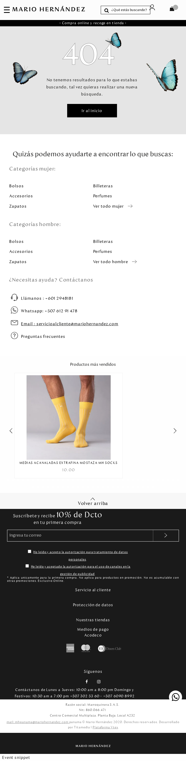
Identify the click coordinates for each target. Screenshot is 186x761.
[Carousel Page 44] (73, 487)
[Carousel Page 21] (108, 480)
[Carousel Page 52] (113, 487)
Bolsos (16, 186)
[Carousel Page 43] (68, 487)
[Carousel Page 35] (178, 480)
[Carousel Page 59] (148, 487)
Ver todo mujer (108, 206)
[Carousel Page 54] (123, 487)
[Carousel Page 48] (93, 487)
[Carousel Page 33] (168, 480)
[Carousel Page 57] (138, 487)
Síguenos (93, 671)
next (178, 431)
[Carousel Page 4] (23, 480)
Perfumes (102, 196)
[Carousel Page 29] (148, 480)
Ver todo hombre (110, 261)
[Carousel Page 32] (163, 480)
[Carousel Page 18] (93, 480)
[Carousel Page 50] (103, 487)
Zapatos (17, 206)
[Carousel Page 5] (28, 480)
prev (8, 431)
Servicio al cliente (93, 590)
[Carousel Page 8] (43, 480)
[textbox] (129, 10)
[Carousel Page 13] (68, 480)
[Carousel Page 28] (143, 480)
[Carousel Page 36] (33, 487)
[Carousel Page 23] (118, 480)
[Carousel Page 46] (83, 487)
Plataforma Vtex (105, 727)
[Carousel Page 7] (38, 480)
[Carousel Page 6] (33, 480)
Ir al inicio (92, 110)
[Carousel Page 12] (63, 480)
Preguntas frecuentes (43, 336)
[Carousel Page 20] (103, 480)
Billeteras (103, 186)
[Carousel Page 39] (48, 487)
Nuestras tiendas (93, 620)
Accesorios (21, 196)
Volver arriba (93, 502)
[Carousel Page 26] (133, 480)
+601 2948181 (47, 298)
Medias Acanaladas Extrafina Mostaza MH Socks (68, 463)
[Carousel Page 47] (88, 487)
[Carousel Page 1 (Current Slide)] (8, 480)
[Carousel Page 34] (173, 480)
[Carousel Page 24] (123, 480)
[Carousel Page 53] (118, 487)
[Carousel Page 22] (113, 480)
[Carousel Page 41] (58, 487)
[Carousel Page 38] (43, 487)
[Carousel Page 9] (48, 480)
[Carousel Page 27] (138, 480)
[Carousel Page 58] (143, 487)
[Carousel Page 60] (153, 487)
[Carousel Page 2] (13, 480)
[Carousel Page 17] (88, 480)
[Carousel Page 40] (53, 487)
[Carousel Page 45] (78, 487)
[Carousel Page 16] (83, 480)
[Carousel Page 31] (158, 480)
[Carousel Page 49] (98, 487)
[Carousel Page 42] (63, 487)
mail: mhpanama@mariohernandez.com (38, 722)
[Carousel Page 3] (18, 480)
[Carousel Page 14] (73, 480)
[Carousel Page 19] (98, 480)
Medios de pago (93, 629)
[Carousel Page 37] (38, 487)
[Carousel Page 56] (133, 487)
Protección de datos (93, 605)
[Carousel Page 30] (153, 480)
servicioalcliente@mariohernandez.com (69, 324)
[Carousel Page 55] (128, 487)
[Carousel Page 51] (108, 487)
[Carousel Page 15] (78, 480)
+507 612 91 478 (49, 311)
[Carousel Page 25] (128, 480)
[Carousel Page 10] (53, 480)
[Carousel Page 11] (58, 480)
